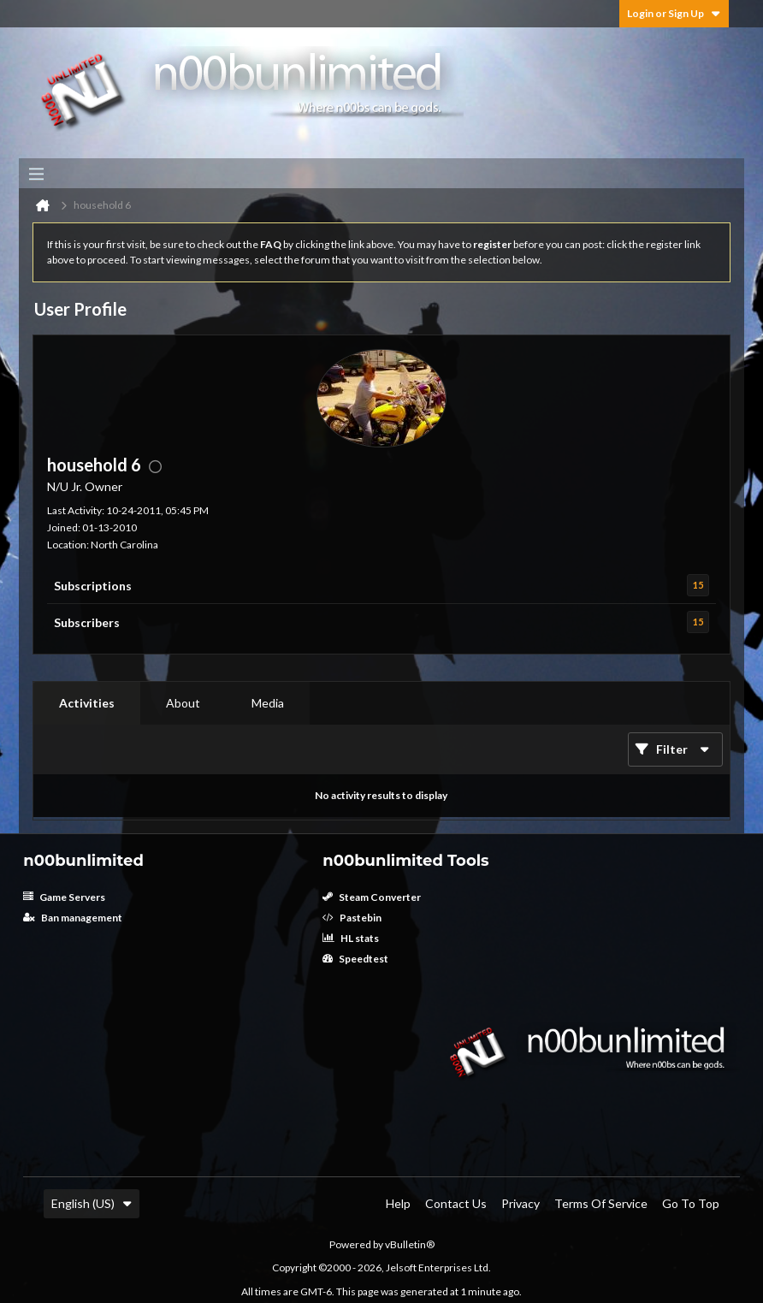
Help (398, 1203)
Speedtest (355, 958)
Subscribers (87, 622)
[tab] (86, 703)
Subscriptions (93, 585)
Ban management (72, 917)
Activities (87, 703)
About (183, 703)
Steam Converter (371, 897)
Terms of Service (601, 1203)
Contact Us (456, 1203)
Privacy (520, 1203)
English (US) (91, 1203)
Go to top (690, 1203)
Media (267, 703)
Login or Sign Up (674, 13)
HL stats (350, 938)
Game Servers (64, 897)
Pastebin (352, 917)
